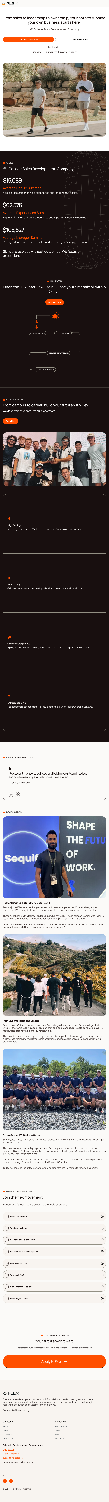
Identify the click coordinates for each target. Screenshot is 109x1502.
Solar (57, 1430)
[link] (5, 1481)
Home (5, 1426)
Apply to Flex (8, 1449)
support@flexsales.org (13, 1457)
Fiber (57, 1434)
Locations (7, 1434)
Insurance (59, 1438)
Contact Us (8, 1438)
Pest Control (61, 1426)
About (5, 1430)
